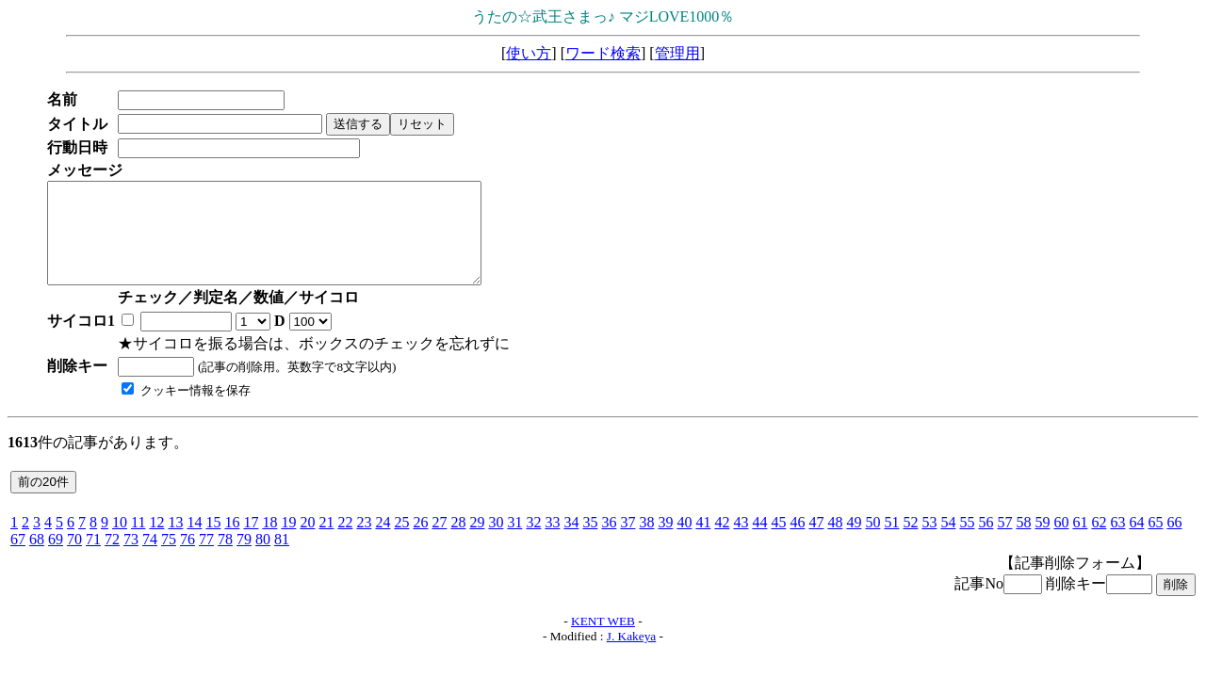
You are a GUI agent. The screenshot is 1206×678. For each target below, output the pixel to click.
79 (244, 559)
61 (1079, 542)
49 (853, 542)
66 (1174, 542)
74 (149, 559)
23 (363, 542)
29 (476, 542)
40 (684, 542)
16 (231, 542)
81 (281, 559)
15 (212, 542)
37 (627, 542)
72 (112, 559)
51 (891, 542)
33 (552, 542)
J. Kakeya (632, 656)
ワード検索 (603, 53)
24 (382, 542)
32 (533, 542)
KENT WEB (603, 641)
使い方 (528, 53)
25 (401, 542)
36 (608, 542)
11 (138, 542)
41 (702, 542)
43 (740, 542)
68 (36, 559)
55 (966, 542)
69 (55, 559)
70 (74, 559)
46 (797, 542)
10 (119, 542)
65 (1155, 542)
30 (495, 542)
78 (225, 559)
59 (1042, 542)
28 (457, 542)
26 (420, 542)
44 (759, 542)
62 (1098, 542)
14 (194, 542)
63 (1117, 542)
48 (834, 542)
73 (131, 559)
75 (168, 559)
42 (721, 542)
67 (17, 559)
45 (778, 542)
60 (1060, 542)
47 (815, 542)
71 (93, 559)
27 (439, 542)
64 (1136, 542)
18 (269, 542)
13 (175, 542)
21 (326, 542)
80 (262, 559)
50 (872, 542)
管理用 (677, 53)
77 (206, 559)
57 (1004, 542)
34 (571, 542)
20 (307, 542)
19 (288, 542)
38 (646, 542)
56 (985, 542)
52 (910, 542)
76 (187, 559)
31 (514, 542)
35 (589, 542)
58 (1023, 542)
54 (947, 542)
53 (929, 542)
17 (250, 542)
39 (665, 542)
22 (344, 542)
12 (156, 542)
